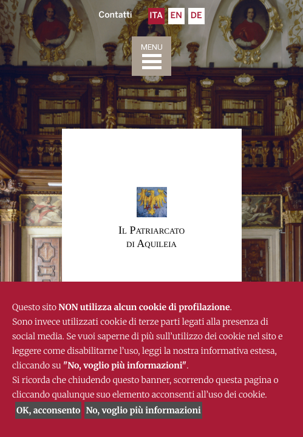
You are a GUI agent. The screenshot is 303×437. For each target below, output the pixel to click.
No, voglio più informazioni (143, 410)
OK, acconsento (48, 410)
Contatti (115, 15)
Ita (156, 16)
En (176, 16)
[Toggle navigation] (151, 56)
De (196, 16)
